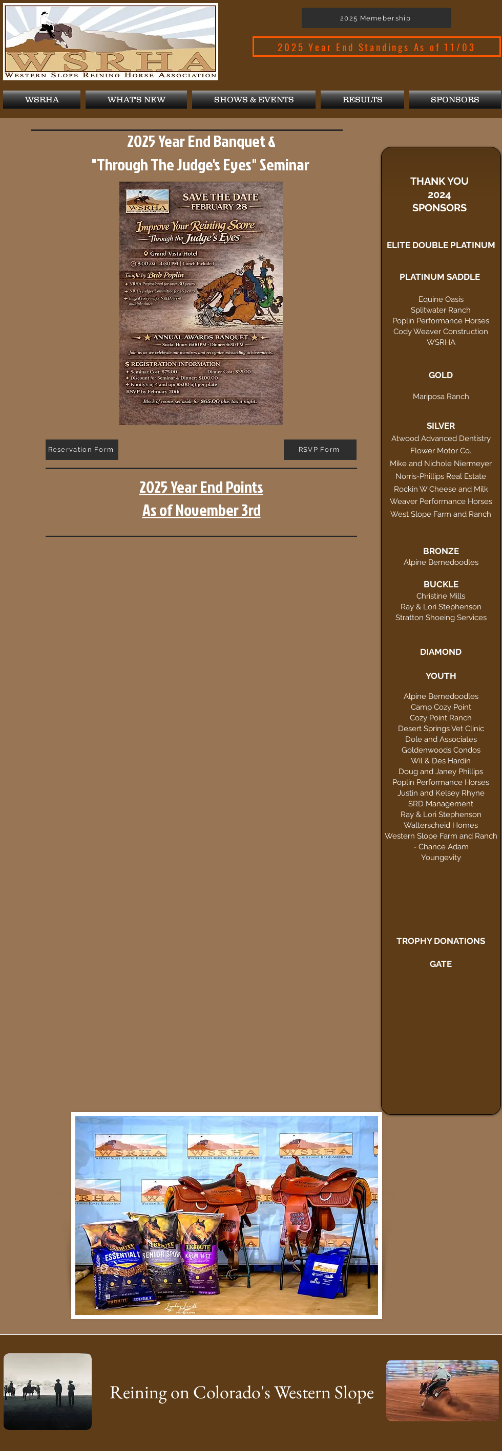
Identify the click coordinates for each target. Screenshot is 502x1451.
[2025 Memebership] (376, 18)
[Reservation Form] (82, 449)
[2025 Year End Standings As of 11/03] (377, 46)
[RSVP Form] (320, 449)
